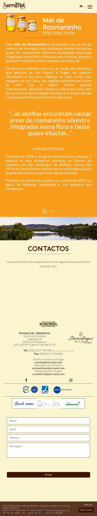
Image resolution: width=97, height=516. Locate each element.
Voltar (48, 211)
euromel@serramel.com (48, 362)
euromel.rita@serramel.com (48, 374)
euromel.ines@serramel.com (48, 368)
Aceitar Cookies (86, 510)
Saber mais (88, 505)
